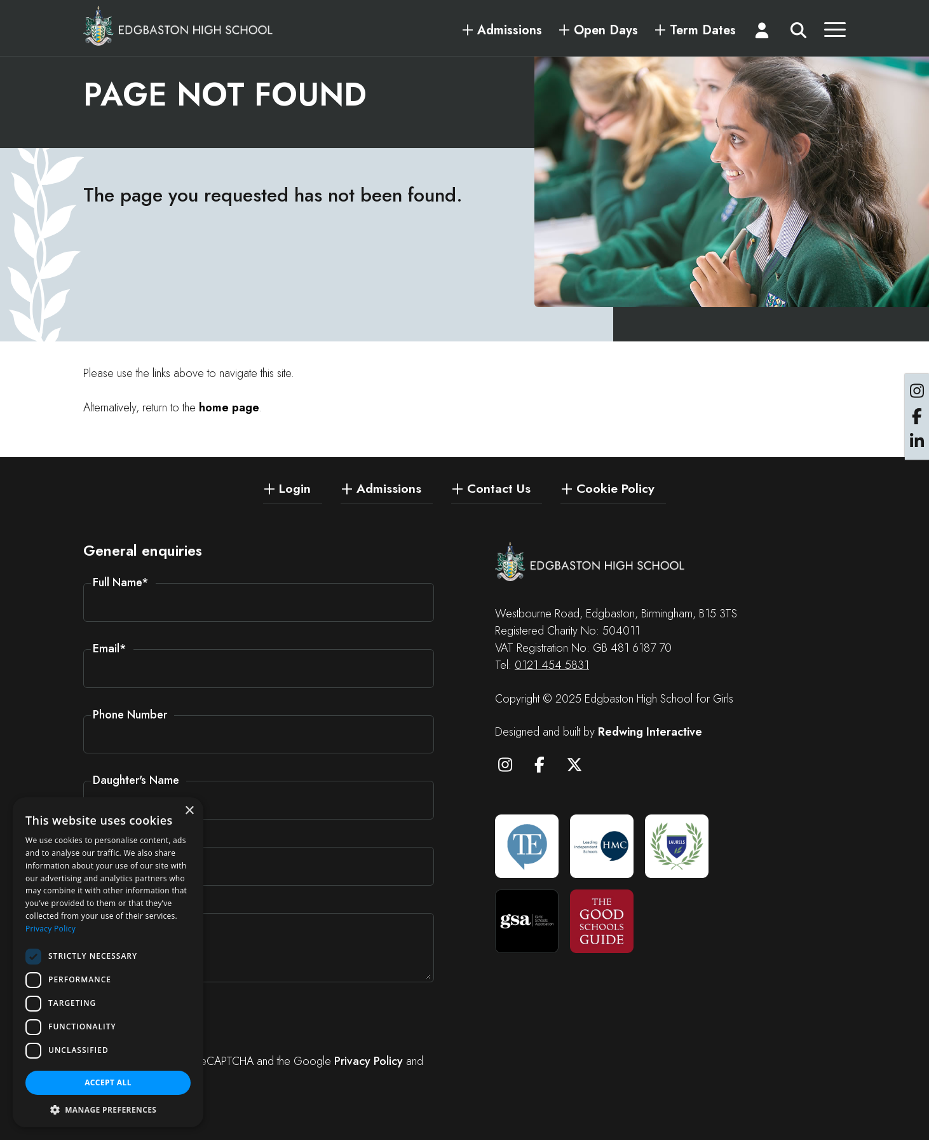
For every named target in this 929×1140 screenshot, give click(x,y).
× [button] (189, 811)
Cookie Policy (615, 488)
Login (295, 488)
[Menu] (835, 33)
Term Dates (703, 30)
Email (109, 648)
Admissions (509, 30)
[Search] (798, 33)
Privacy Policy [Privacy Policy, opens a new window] (50, 928)
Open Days (606, 30)
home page (229, 409)
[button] (108, 1109)
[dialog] (108, 962)
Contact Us (499, 488)
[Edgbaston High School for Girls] (178, 25)
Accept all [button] (108, 1082)
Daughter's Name (136, 780)
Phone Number (130, 714)
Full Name (121, 582)
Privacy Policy (368, 1061)
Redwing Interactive (650, 732)
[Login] (762, 33)
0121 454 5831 (552, 665)
